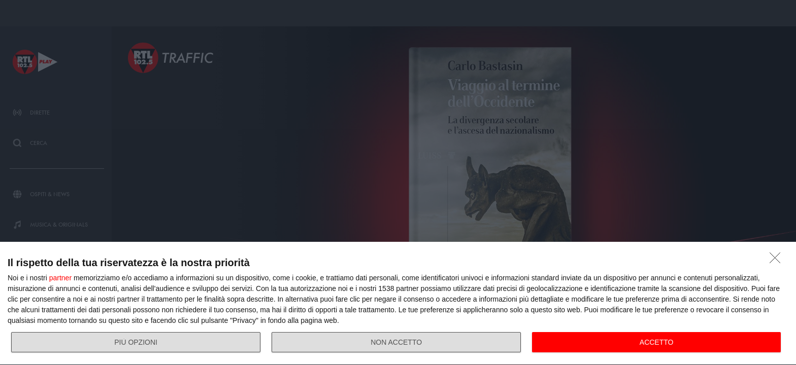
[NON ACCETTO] (778, 260)
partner (60, 277)
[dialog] (398, 303)
